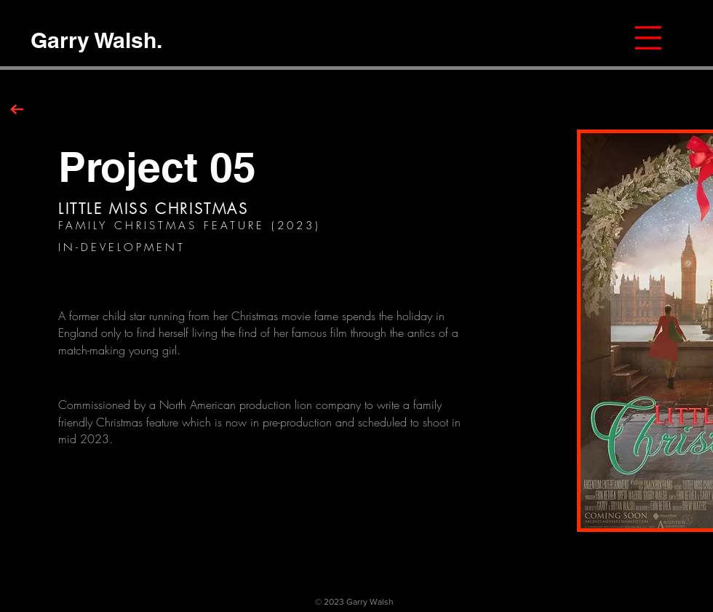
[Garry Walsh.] (96, 39)
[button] (648, 37)
